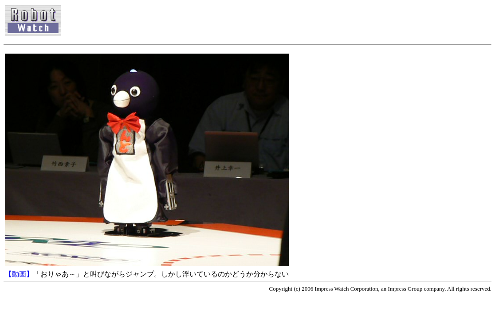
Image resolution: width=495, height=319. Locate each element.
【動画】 (19, 274)
